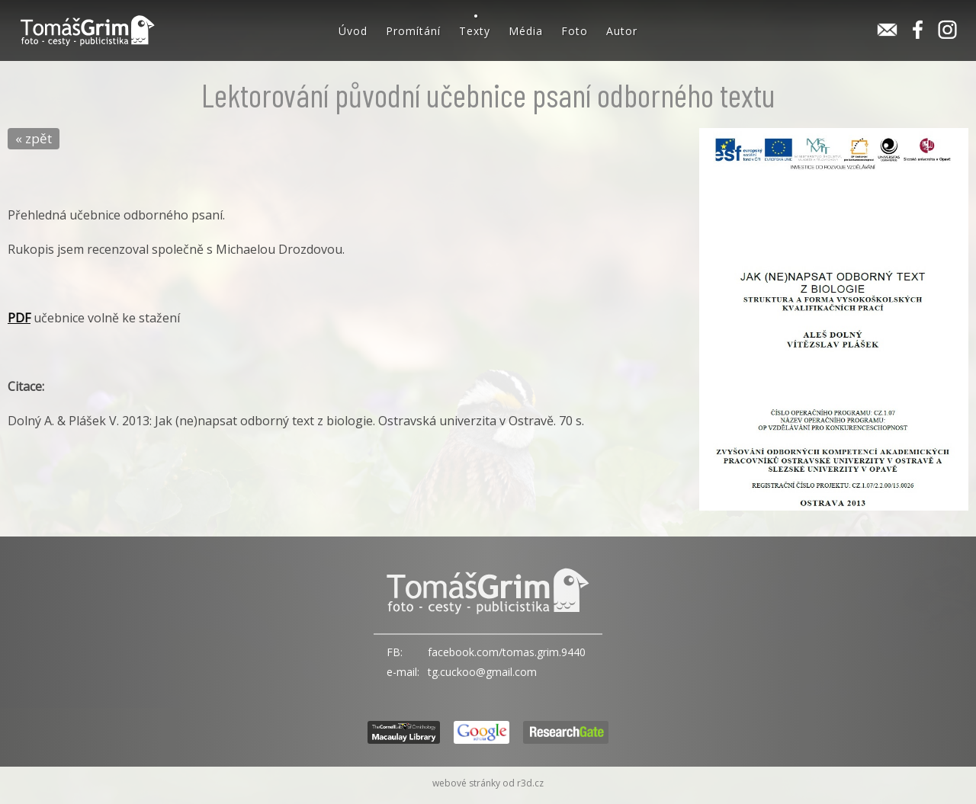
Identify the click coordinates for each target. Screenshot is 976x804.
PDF (19, 317)
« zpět (33, 138)
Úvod (353, 31)
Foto (574, 31)
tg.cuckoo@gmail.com (482, 672)
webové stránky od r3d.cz (488, 783)
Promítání (413, 31)
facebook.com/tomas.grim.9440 (507, 652)
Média (526, 31)
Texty (474, 31)
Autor (621, 31)
